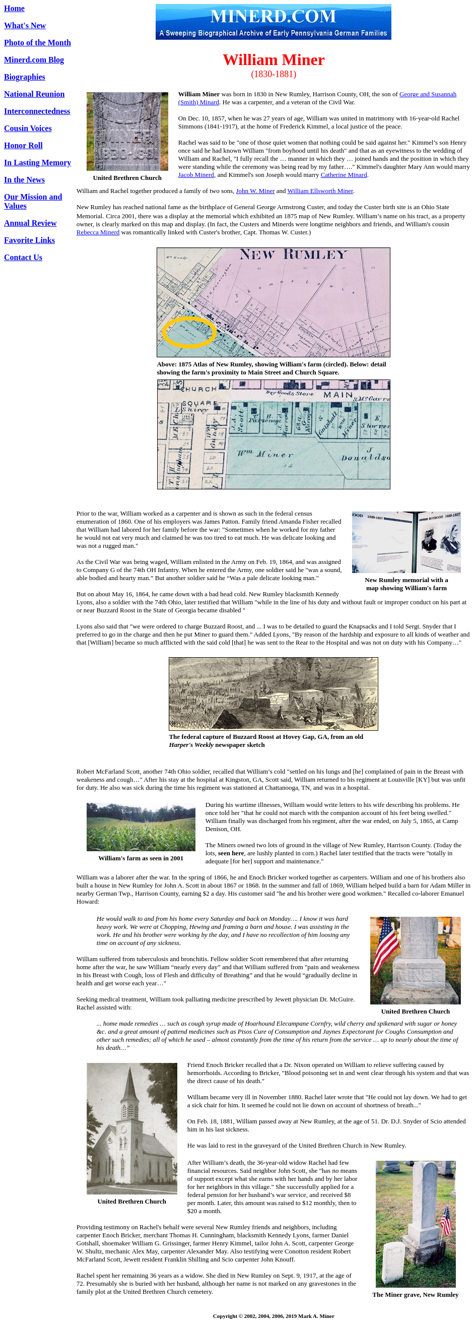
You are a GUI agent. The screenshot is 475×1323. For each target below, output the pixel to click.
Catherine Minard (344, 174)
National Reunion (34, 94)
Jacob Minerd (196, 174)
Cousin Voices (28, 128)
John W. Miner (255, 191)
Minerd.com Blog (34, 59)
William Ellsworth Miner (320, 191)
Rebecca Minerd (98, 232)
